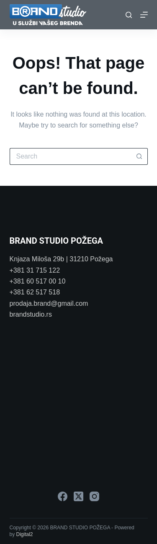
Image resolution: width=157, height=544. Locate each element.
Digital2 (24, 534)
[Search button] (139, 156)
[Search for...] (70, 156)
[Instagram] (94, 496)
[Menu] (144, 14)
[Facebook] (62, 496)
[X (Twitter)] (78, 496)
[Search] (129, 15)
